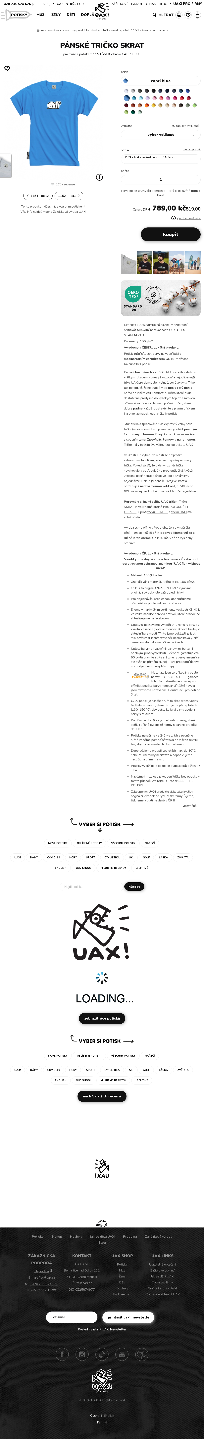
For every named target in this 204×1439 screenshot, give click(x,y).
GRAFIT (150, 91)
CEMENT (134, 91)
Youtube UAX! (122, 1357)
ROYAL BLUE (127, 99)
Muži (40, 14)
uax (43, 30)
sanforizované (161, 641)
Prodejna (130, 1239)
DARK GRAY (142, 91)
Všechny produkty (77, 30)
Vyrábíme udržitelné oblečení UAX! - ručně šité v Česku (38, 30)
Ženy (56, 14)
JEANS (166, 91)
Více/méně (190, 808)
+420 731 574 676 (16, 4)
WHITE (127, 91)
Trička (96, 30)
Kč (72, 4)
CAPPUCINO (127, 115)
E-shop (56, 1239)
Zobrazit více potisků (102, 1021)
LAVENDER (158, 99)
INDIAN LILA (189, 99)
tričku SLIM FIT (157, 515)
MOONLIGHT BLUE (189, 91)
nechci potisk (192, 152)
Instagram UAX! (82, 1357)
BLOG (163, 4)
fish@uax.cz (47, 1280)
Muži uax (55, 30)
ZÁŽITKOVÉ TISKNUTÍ (127, 4)
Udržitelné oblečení (162, 1267)
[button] (196, 266)
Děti (71, 14)
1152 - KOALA (69, 196)
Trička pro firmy (162, 1285)
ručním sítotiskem (176, 703)
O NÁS (151, 4)
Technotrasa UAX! (142, 1357)
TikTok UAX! (102, 1357)
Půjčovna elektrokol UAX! (162, 1297)
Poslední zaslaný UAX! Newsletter (102, 1332)
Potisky (20, 14)
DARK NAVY (173, 91)
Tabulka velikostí (187, 128)
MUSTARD (181, 107)
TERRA (150, 107)
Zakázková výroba (158, 1239)
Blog (102, 1245)
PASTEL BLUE (150, 99)
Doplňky (90, 14)
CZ (59, 4)
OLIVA (142, 115)
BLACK (158, 91)
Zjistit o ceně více (186, 221)
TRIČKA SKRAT (110, 30)
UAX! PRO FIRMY (187, 4)
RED (127, 107)
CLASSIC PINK (181, 99)
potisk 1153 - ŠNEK (135, 30)
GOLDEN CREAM (173, 107)
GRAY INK (181, 91)
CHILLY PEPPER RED (134, 107)
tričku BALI (179, 515)
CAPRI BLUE (158, 30)
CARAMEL (189, 107)
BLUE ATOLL (142, 99)
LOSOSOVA (173, 99)
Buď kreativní (122, 1297)
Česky (94, 1418)
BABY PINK (166, 99)
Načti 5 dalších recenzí (102, 1099)
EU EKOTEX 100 (172, 680)
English (109, 1418)
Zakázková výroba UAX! (69, 212)
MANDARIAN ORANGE (158, 107)
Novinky (76, 1239)
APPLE (150, 115)
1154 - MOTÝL (38, 196)
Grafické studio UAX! (162, 1291)
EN (66, 4)
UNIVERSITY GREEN (166, 115)
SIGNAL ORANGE (166, 107)
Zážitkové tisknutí (162, 1273)
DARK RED (142, 107)
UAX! (94, 1403)
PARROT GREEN (158, 115)
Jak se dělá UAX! (102, 1239)
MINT (173, 115)
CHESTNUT (134, 115)
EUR (80, 4)
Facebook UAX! (62, 1357)
